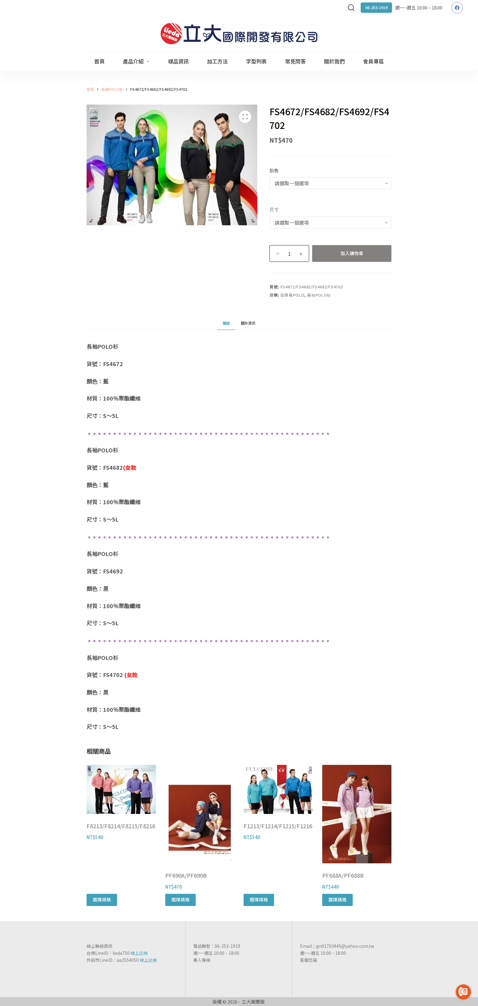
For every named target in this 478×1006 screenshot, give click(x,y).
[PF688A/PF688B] (357, 814)
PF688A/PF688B (343, 875)
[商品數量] (289, 253)
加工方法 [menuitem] (217, 61)
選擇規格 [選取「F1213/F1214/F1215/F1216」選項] (259, 899)
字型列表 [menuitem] (256, 61)
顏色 (274, 170)
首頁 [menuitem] (99, 61)
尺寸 (274, 209)
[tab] (226, 323)
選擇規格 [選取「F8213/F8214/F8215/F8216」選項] (102, 899)
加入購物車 (352, 253)
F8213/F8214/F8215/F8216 (121, 826)
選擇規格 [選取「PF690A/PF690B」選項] (180, 899)
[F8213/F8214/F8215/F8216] (121, 789)
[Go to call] (463, 992)
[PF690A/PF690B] (200, 814)
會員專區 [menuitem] (373, 61)
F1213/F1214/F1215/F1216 (278, 826)
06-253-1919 (376, 7)
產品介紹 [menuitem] (137, 61)
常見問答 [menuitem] (295, 61)
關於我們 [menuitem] (334, 61)
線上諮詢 (139, 953)
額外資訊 (248, 323)
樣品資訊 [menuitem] (178, 61)
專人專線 (201, 960)
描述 (226, 323)
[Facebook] (457, 7)
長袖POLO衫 (319, 295)
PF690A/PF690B (186, 875)
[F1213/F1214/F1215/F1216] (278, 789)
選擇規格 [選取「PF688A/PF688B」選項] (337, 899)
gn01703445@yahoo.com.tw (345, 946)
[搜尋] (351, 7)
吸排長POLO (292, 295)
